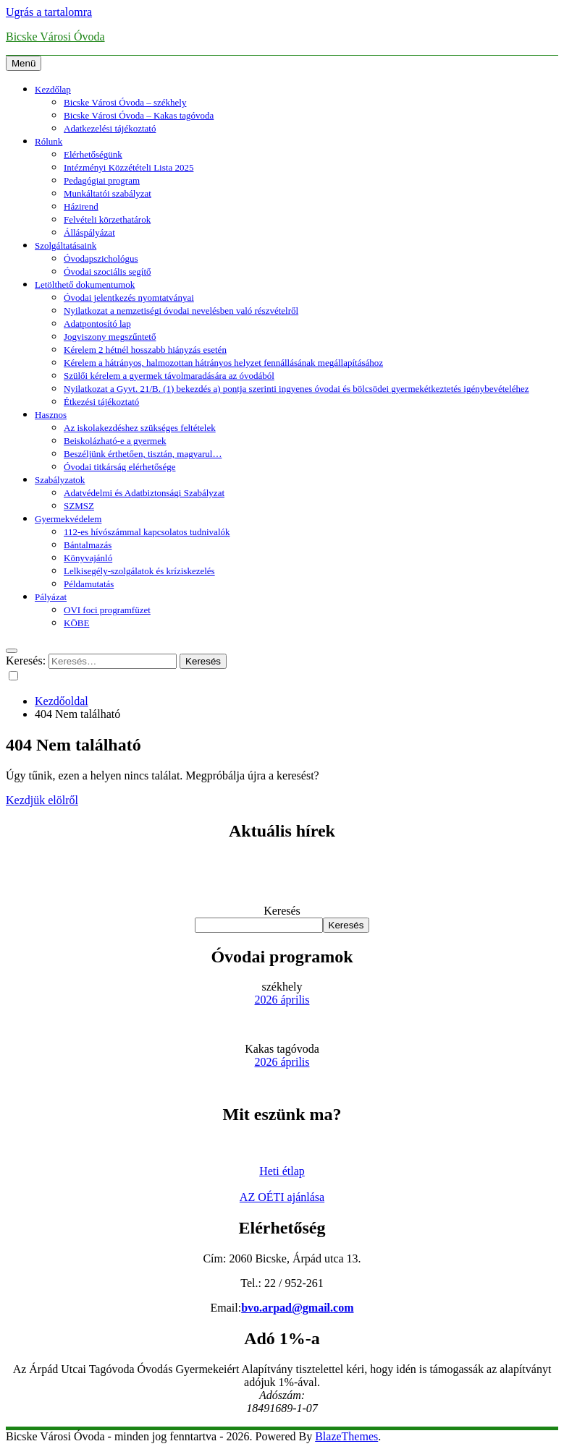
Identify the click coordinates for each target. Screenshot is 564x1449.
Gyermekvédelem (68, 518)
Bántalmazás (87, 544)
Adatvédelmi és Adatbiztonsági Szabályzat (144, 492)
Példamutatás (89, 583)
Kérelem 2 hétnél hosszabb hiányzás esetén (145, 349)
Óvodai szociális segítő (107, 271)
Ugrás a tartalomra (49, 12)
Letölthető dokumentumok (85, 284)
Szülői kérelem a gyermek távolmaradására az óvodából (169, 375)
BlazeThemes (346, 1436)
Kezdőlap (53, 89)
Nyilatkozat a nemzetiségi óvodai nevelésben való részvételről (181, 310)
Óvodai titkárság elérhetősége (120, 466)
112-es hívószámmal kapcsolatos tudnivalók (147, 531)
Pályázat (51, 596)
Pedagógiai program (102, 180)
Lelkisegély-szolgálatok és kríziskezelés (139, 570)
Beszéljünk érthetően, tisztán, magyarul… (143, 453)
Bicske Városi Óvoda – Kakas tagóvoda (139, 115)
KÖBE (76, 622)
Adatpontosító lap (97, 323)
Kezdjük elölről (42, 800)
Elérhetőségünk (93, 154)
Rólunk (48, 141)
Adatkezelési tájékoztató (110, 128)
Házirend (81, 206)
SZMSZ (79, 505)
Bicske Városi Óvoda (55, 36)
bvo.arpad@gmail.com (297, 1307)
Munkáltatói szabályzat (107, 193)
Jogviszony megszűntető (110, 336)
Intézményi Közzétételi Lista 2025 (128, 167)
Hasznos (51, 414)
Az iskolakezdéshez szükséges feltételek (140, 427)
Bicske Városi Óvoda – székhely (125, 102)
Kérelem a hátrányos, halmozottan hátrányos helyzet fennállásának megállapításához (223, 362)
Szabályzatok (60, 479)
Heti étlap (282, 1171)
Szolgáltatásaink (65, 245)
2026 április (282, 999)
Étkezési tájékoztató (101, 401)
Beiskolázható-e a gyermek (115, 440)
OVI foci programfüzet (107, 609)
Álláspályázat (89, 232)
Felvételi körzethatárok (107, 219)
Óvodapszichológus (101, 258)
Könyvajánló (88, 557)
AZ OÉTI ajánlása (282, 1197)
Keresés (282, 911)
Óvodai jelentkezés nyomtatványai (129, 297)
